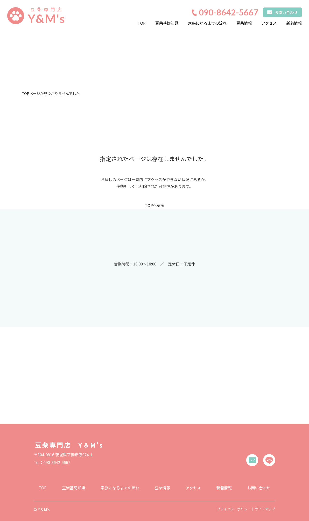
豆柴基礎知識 (166, 23)
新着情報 (294, 23)
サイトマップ (265, 507)
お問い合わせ (258, 486)
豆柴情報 (244, 23)
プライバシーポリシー (234, 507)
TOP (142, 23)
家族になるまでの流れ (207, 23)
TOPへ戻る (154, 205)
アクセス (269, 23)
